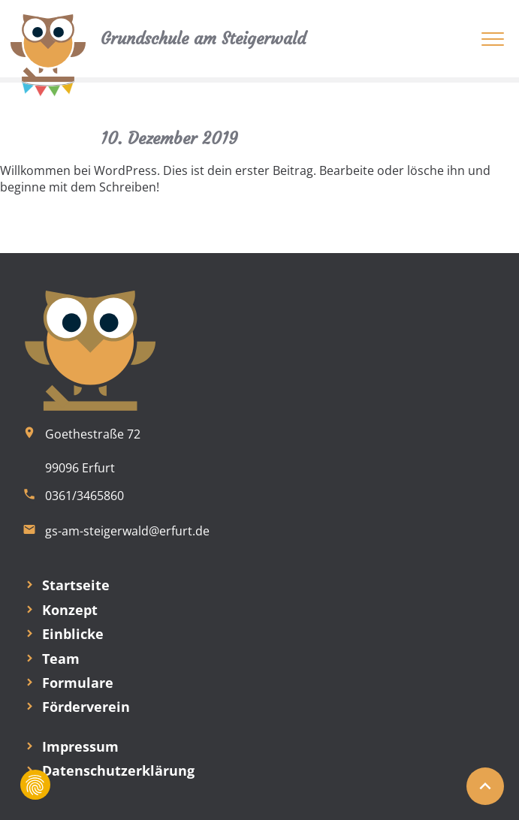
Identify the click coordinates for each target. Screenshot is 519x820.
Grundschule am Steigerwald (203, 39)
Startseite (76, 585)
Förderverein (86, 707)
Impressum (80, 746)
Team (61, 659)
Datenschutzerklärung (118, 770)
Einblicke (73, 634)
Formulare (77, 683)
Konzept (70, 610)
